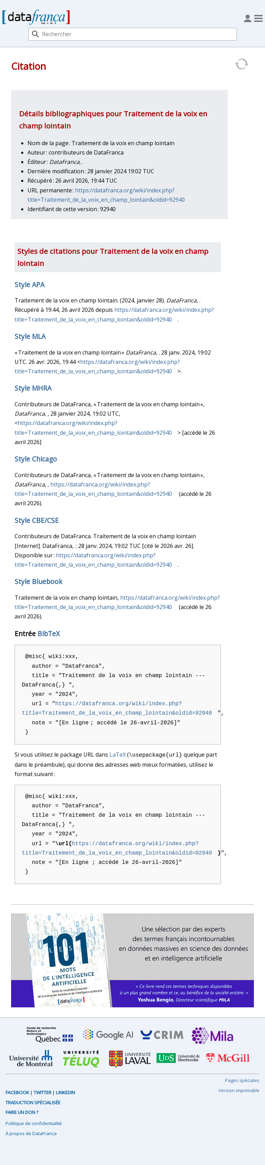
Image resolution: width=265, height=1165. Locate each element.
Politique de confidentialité (34, 1123)
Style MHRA (33, 388)
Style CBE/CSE (37, 520)
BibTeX (49, 633)
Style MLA (30, 336)
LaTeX (117, 754)
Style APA (29, 284)
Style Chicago (36, 459)
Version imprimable (238, 1090)
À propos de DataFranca (31, 1133)
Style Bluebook (39, 581)
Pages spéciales (242, 1079)
